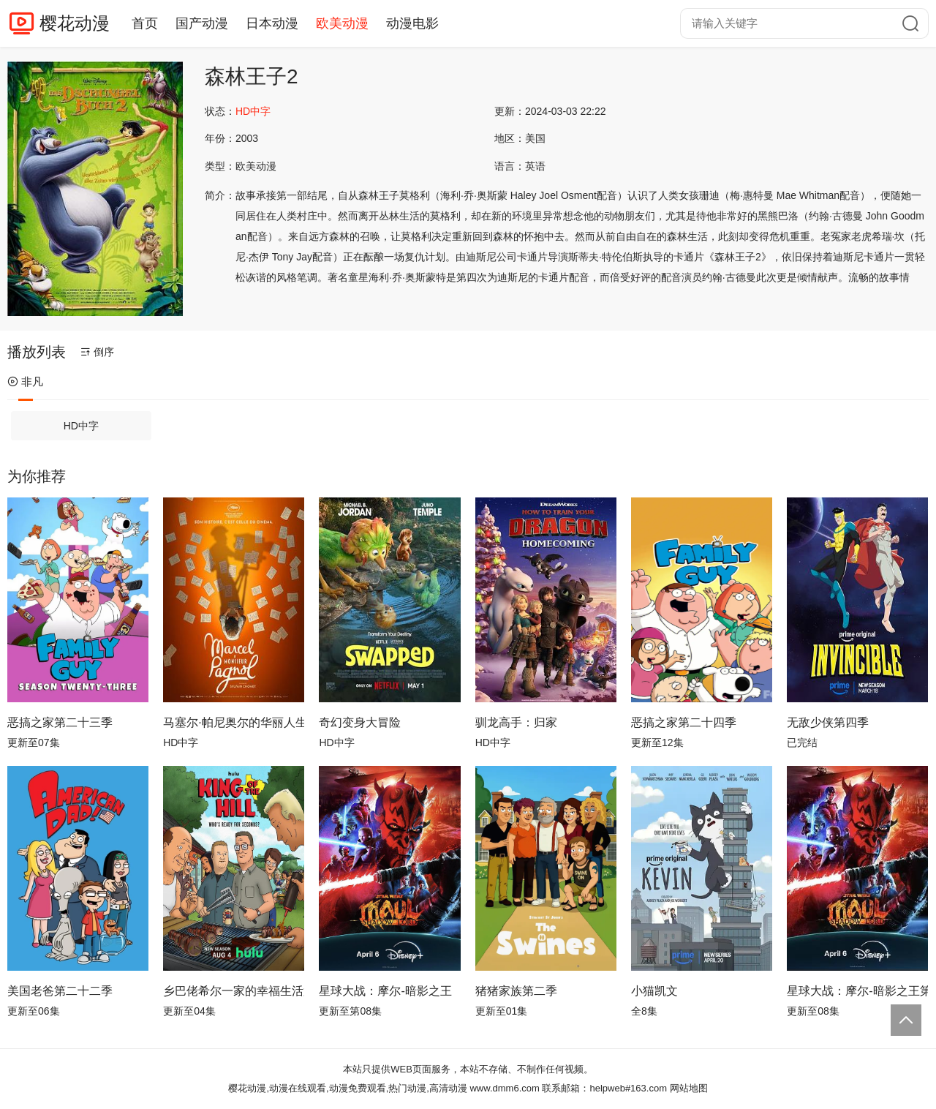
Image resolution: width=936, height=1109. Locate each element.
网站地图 (689, 1088)
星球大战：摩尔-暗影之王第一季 (857, 991)
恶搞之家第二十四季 (683, 722)
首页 (145, 23)
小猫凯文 (654, 991)
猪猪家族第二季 (516, 991)
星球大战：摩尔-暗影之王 (385, 991)
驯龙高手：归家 (516, 722)
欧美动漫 (342, 23)
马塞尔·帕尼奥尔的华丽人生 (233, 722)
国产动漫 (202, 23)
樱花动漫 (74, 23)
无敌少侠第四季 (828, 722)
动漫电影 (412, 23)
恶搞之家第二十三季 (60, 722)
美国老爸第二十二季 (60, 991)
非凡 (25, 381)
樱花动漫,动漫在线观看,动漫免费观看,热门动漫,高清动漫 (347, 1088)
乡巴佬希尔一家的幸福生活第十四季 (233, 991)
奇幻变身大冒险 (360, 722)
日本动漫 (272, 23)
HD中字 (81, 426)
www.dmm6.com (504, 1088)
